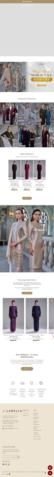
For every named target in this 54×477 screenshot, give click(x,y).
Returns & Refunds (36, 418)
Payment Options (35, 413)
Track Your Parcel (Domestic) (36, 423)
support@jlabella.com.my (10, 428)
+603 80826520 (8, 426)
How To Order (37, 436)
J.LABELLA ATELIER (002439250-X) (18, 471)
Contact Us (26, 415)
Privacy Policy (37, 439)
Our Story (25, 413)
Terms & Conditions (36, 433)
